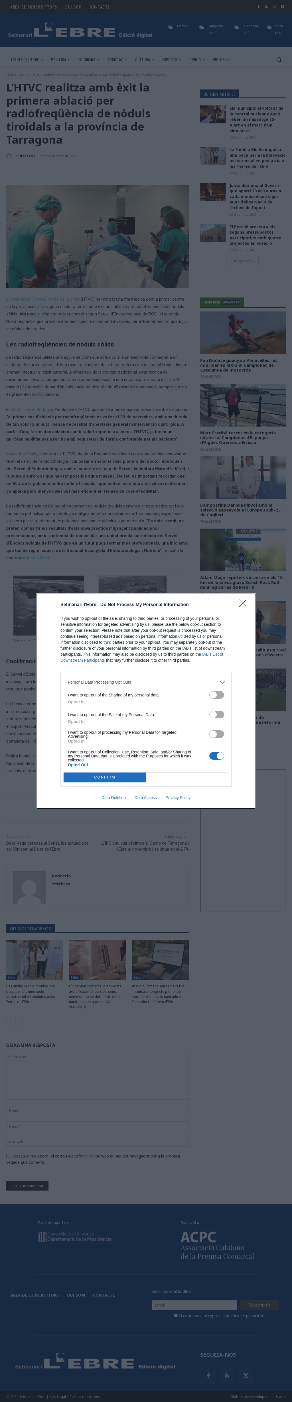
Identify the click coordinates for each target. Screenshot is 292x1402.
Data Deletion (114, 797)
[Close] (244, 605)
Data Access (146, 797)
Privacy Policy (178, 797)
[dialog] (146, 701)
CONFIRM (104, 777)
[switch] (216, 695)
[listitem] (146, 682)
